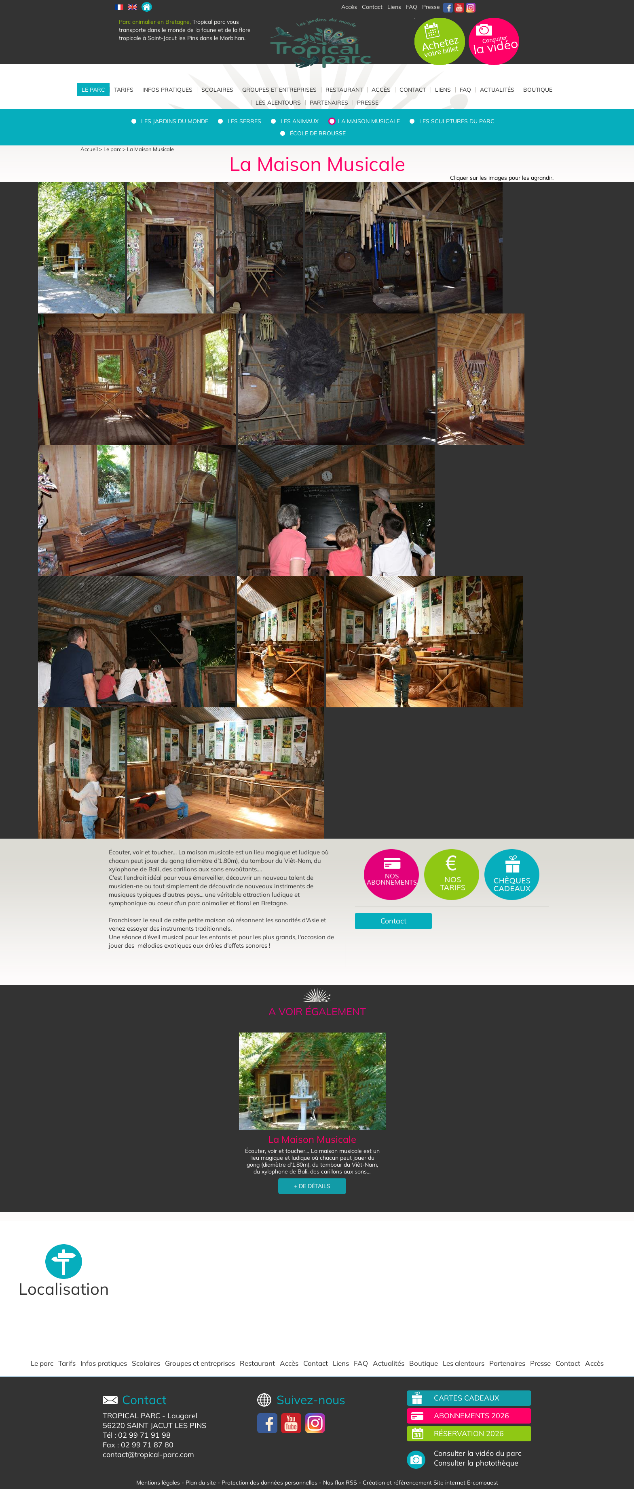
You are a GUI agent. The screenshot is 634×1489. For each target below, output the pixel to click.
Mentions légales (158, 1482)
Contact (412, 89)
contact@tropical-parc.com (148, 1454)
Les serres (244, 121)
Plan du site (201, 1482)
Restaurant (344, 89)
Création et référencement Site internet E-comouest (430, 1482)
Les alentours (278, 102)
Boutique (537, 89)
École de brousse (318, 133)
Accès (381, 89)
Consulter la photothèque (476, 1463)
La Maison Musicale (369, 121)
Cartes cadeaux (466, 1398)
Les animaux (300, 121)
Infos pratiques (167, 89)
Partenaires (329, 102)
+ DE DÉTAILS (312, 1186)
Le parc (93, 89)
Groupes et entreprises (279, 89)
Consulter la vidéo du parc (478, 1453)
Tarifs (123, 89)
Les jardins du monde (174, 121)
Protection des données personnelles (269, 1482)
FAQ (411, 7)
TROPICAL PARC (131, 1415)
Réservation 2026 (469, 1433)
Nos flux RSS (340, 1482)
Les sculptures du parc (457, 121)
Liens (394, 7)
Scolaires (217, 89)
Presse (431, 7)
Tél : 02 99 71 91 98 (137, 1435)
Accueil (89, 149)
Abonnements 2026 (471, 1415)
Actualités (497, 89)
